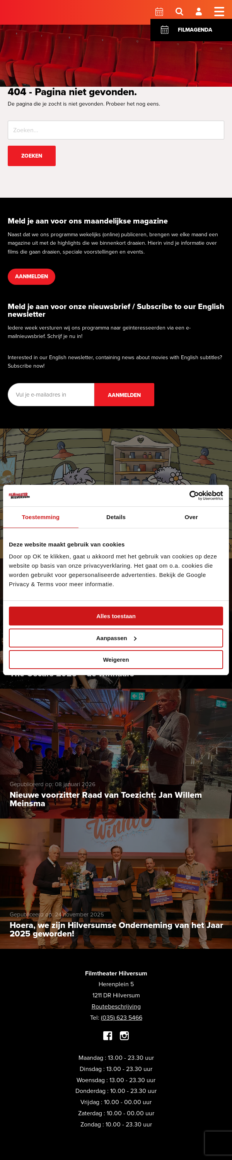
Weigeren (116, 659)
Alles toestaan (116, 616)
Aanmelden (31, 276)
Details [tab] (116, 517)
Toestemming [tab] (41, 517)
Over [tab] (191, 517)
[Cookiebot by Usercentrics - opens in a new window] (189, 496)
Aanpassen (116, 638)
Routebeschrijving (116, 1006)
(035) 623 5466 (121, 1017)
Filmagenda (195, 30)
